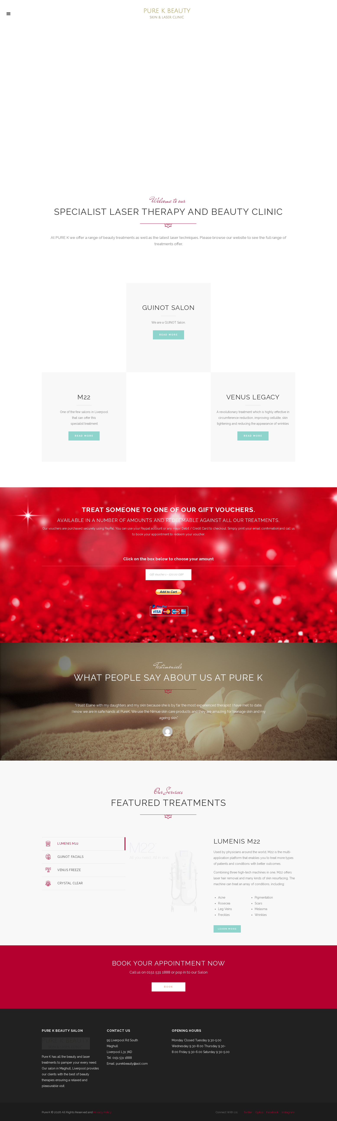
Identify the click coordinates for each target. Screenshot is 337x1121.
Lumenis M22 (68, 843)
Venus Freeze (69, 870)
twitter (248, 1112)
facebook (272, 1112)
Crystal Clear (70, 883)
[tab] (83, 843)
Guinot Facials (70, 857)
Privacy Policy (102, 1112)
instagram (288, 1112)
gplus (259, 1112)
